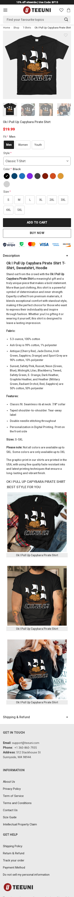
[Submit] (66, 19)
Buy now (37, 233)
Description (11, 256)
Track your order (13, 860)
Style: (7, 153)
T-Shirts (27, 27)
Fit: (9, 136)
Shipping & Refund (16, 717)
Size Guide (10, 817)
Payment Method (14, 867)
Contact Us (10, 810)
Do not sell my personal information (26, 874)
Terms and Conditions (17, 803)
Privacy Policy (12, 789)
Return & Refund (13, 853)
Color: (12, 169)
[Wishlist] (61, 10)
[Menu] (5, 10)
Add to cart (37, 222)
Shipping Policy (12, 846)
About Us (9, 781)
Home (6, 27)
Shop (16, 27)
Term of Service (13, 796)
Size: (7, 191)
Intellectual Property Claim (20, 824)
